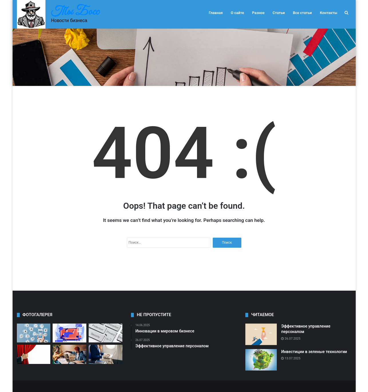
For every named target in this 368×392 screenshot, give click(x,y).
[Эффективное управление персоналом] (261, 334)
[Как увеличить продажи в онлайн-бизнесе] (34, 333)
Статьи (278, 13)
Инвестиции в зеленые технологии (314, 351)
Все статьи (302, 13)
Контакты (328, 13)
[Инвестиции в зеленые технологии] (261, 360)
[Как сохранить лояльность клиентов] (34, 354)
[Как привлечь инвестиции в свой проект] (69, 354)
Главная (216, 13)
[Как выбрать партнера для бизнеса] (69, 333)
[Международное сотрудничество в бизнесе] (105, 354)
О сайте (237, 13)
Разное (258, 13)
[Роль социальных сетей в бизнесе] (105, 333)
